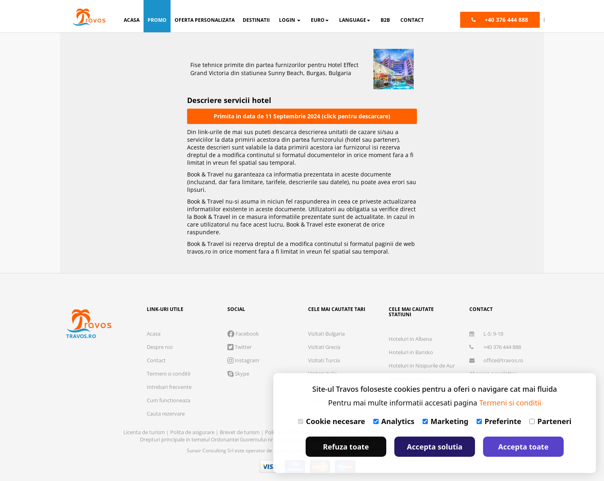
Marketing (446, 421)
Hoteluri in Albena (410, 338)
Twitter (239, 347)
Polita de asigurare (193, 432)
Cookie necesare (331, 421)
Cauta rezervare (166, 413)
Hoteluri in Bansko (411, 352)
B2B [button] (385, 20)
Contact (156, 360)
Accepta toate (523, 447)
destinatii (256, 20)
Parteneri (550, 421)
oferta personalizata (205, 20)
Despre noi (160, 347)
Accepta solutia (434, 447)
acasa (132, 20)
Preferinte (499, 421)
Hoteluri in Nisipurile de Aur (422, 365)
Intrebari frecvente (169, 387)
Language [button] (354, 20)
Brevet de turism (240, 432)
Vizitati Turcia (324, 360)
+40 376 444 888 (495, 347)
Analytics (393, 421)
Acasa (153, 333)
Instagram (243, 360)
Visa (270, 466)
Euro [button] (320, 20)
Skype (238, 373)
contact (412, 20)
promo (157, 20)
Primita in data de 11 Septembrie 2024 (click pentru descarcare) (302, 116)
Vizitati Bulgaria (326, 333)
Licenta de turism (144, 432)
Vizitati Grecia (324, 347)
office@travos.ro (496, 360)
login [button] (289, 20)
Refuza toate (346, 447)
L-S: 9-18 (486, 333)
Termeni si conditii (168, 373)
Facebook (243, 333)
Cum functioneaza (168, 400)
